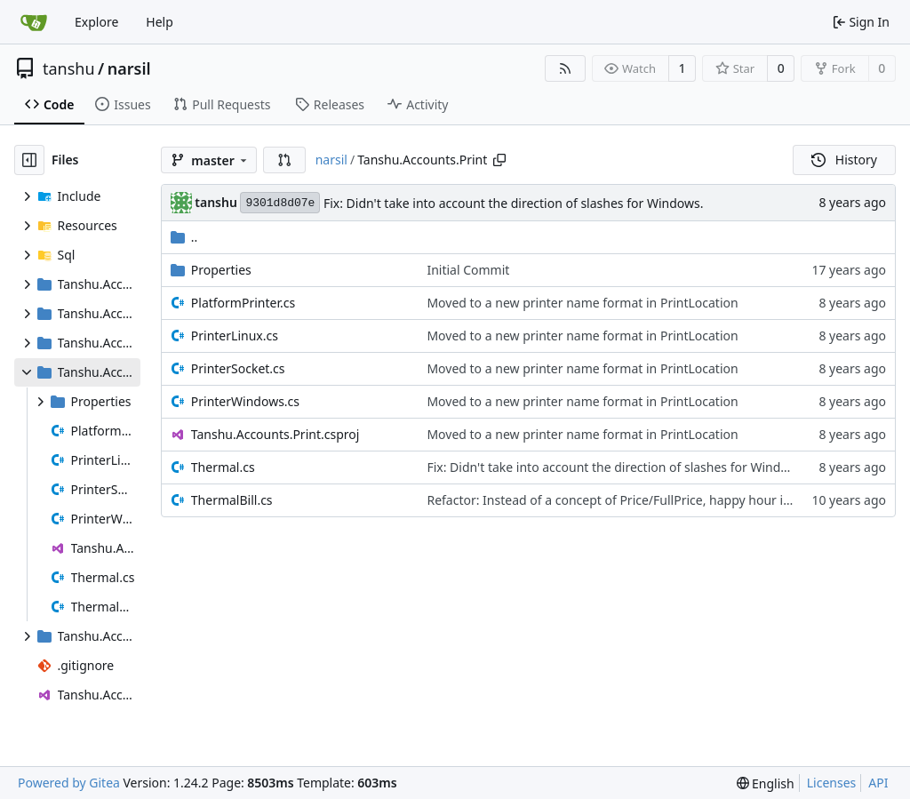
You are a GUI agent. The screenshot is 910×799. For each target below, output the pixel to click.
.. (184, 236)
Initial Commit (468, 269)
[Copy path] (499, 160)
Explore (96, 21)
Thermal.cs (223, 467)
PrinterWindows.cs (245, 401)
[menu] (765, 783)
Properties (221, 269)
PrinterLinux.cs (234, 335)
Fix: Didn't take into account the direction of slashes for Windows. (513, 203)
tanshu (69, 68)
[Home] (34, 22)
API (878, 782)
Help (159, 21)
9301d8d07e (280, 203)
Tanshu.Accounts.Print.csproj (275, 434)
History (844, 159)
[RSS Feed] (565, 68)
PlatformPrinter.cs (243, 302)
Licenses (832, 782)
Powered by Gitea (69, 782)
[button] (284, 160)
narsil (129, 68)
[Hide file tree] (29, 160)
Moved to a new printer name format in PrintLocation (582, 302)
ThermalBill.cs (232, 499)
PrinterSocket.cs (238, 368)
